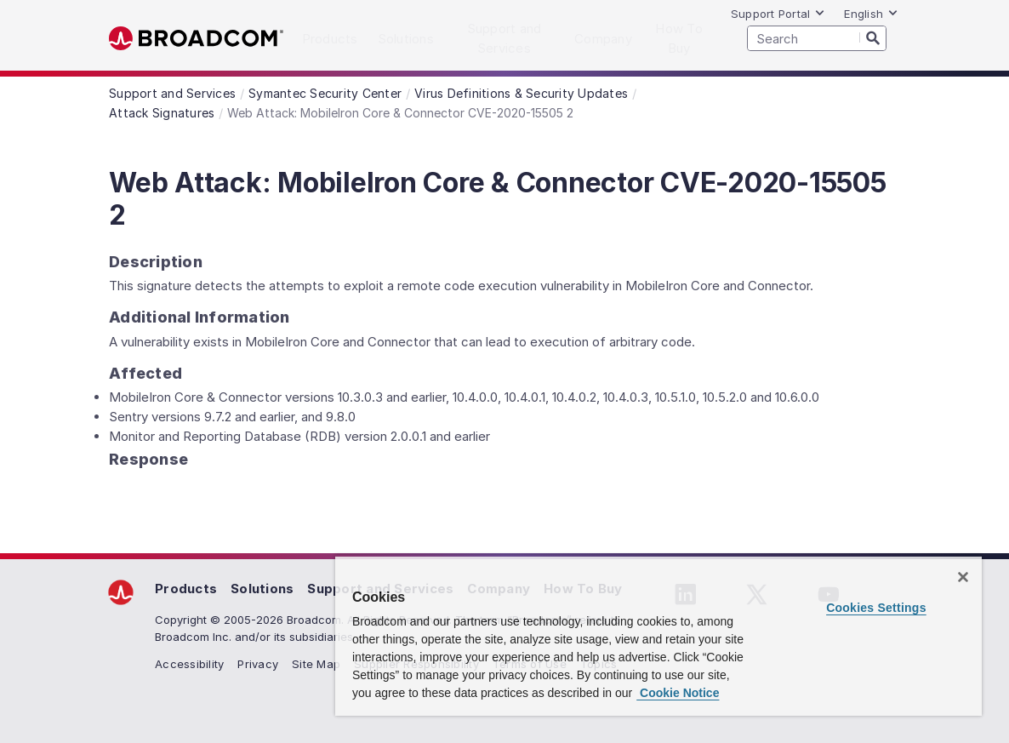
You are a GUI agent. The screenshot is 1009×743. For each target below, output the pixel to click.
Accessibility (189, 664)
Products (186, 588)
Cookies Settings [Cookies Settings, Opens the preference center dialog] (876, 607)
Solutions (262, 588)
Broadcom (196, 39)
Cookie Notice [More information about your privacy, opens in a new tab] (677, 693)
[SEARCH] (817, 38)
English (871, 13)
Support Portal (778, 13)
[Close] (963, 577)
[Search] (873, 37)
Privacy (257, 664)
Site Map (316, 664)
